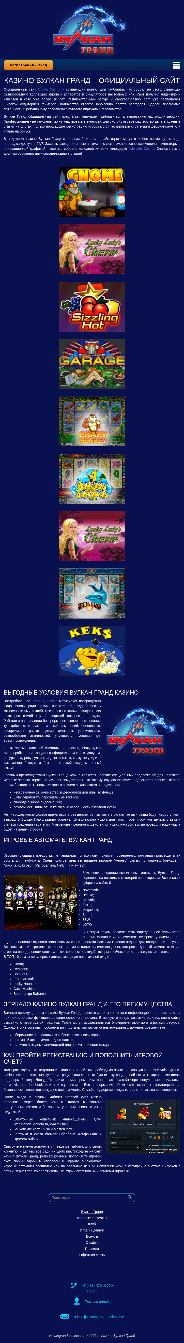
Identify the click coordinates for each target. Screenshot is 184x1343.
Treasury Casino (45, 701)
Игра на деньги (92, 1230)
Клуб (92, 1224)
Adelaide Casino (141, 149)
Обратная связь (92, 1255)
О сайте (92, 1243)
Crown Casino (49, 89)
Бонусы (92, 1236)
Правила (92, 1249)
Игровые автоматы (92, 1218)
